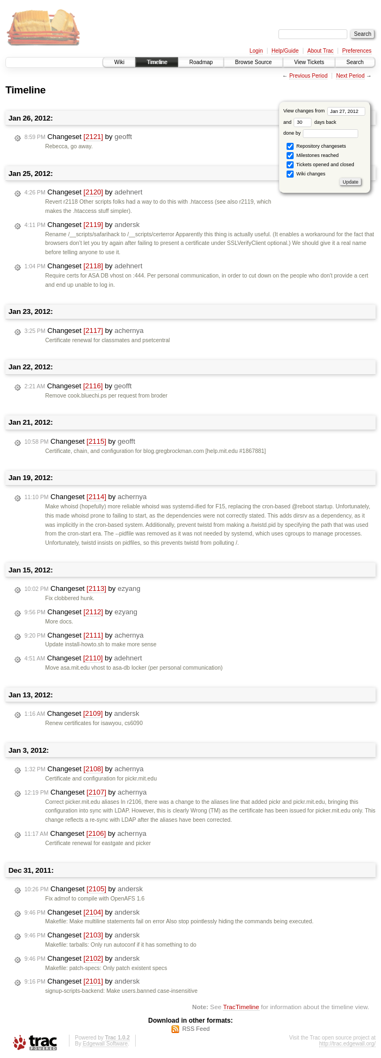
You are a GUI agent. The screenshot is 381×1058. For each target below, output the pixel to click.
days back (315, 122)
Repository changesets (316, 146)
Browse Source (253, 62)
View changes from (324, 111)
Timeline (157, 62)
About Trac (320, 51)
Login (256, 51)
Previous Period (308, 76)
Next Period (350, 76)
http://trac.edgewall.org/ (347, 1044)
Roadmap (201, 62)
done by (321, 133)
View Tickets (309, 62)
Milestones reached (313, 155)
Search (355, 62)
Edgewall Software (105, 1044)
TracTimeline (241, 1006)
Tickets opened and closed (320, 164)
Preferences (357, 51)
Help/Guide (285, 51)
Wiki (119, 62)
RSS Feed (196, 1028)
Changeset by (78, 137)
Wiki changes (306, 174)
